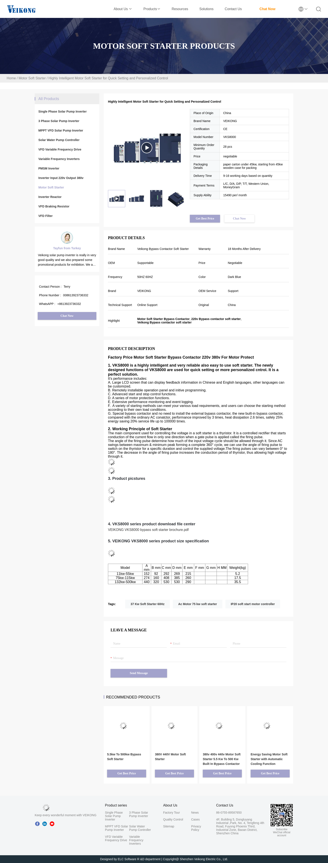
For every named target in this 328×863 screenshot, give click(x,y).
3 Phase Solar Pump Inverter (58, 121)
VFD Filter (45, 216)
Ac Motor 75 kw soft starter (197, 604)
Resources (180, 9)
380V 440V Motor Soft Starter (170, 757)
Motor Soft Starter (32, 78)
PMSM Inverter (48, 168)
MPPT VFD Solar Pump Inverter (60, 130)
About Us (123, 9)
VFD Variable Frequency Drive (59, 149)
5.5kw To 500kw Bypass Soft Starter (124, 757)
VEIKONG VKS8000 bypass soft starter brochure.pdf (148, 530)
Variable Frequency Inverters (59, 159)
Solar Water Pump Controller (59, 140)
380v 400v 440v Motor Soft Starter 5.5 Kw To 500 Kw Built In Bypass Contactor (222, 759)
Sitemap (168, 826)
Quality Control (173, 819)
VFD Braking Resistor (53, 206)
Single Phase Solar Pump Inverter (62, 111)
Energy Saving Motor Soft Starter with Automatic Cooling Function (269, 759)
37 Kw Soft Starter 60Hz (147, 604)
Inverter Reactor (49, 197)
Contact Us (233, 9)
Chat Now (267, 9)
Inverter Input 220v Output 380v (60, 178)
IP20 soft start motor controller (253, 604)
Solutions (206, 9)
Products (151, 9)
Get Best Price (205, 218)
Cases (195, 819)
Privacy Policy (196, 828)
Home (11, 78)
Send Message (139, 673)
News (195, 812)
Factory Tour (171, 812)
